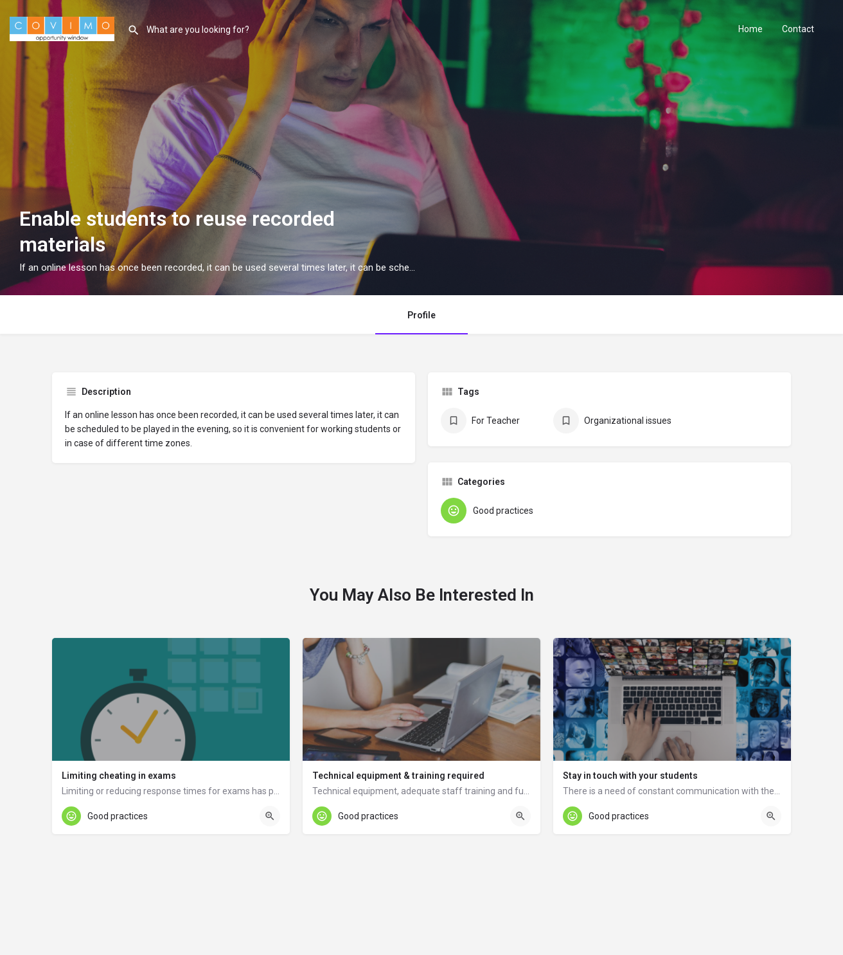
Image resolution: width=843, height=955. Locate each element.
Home (750, 29)
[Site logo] (64, 28)
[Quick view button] (270, 816)
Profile (421, 315)
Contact (798, 29)
